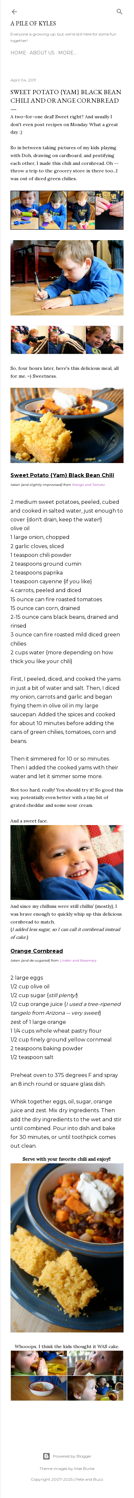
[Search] (120, 10)
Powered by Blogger (67, 1456)
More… (67, 53)
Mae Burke (84, 1468)
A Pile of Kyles (33, 23)
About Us (42, 53)
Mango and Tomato (88, 485)
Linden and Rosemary (77, 960)
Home (18, 53)
